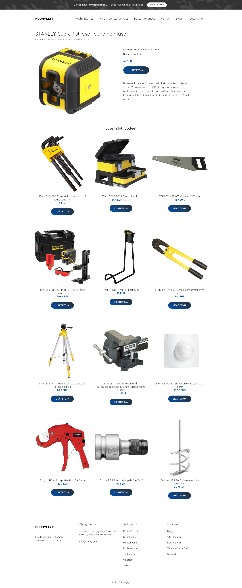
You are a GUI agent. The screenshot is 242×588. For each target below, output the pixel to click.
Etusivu (39, 39)
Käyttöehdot (174, 542)
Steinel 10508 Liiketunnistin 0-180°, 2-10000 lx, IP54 (180, 385)
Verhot (165, 18)
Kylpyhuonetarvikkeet (114, 18)
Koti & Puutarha (131, 531)
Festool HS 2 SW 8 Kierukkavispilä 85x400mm (180, 482)
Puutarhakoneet (144, 18)
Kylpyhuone (129, 537)
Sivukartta (172, 554)
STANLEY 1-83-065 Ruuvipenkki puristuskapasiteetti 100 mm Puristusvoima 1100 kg (121, 387)
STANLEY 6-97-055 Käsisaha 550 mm (179, 196)
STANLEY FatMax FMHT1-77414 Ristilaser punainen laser (62, 292)
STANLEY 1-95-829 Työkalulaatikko (121, 196)
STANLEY (156, 49)
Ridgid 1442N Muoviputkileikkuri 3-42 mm (62, 480)
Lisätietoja (136, 70)
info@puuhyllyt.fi (88, 541)
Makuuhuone (130, 542)
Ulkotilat (127, 560)
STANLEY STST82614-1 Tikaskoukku (121, 290)
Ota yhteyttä (174, 537)
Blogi (179, 18)
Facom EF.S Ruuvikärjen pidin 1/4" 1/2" (121, 480)
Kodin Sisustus (84, 18)
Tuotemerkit (196, 18)
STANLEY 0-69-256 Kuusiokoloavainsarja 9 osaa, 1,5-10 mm (62, 198)
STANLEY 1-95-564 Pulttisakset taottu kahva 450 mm (179, 292)
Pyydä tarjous (157, 5)
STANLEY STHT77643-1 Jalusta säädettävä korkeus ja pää (62, 385)
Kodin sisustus (131, 548)
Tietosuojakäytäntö (177, 548)
